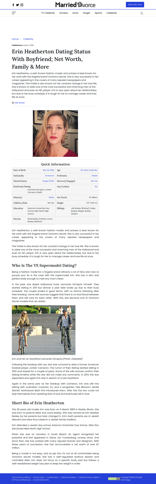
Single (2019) (48, 181)
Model (94, 175)
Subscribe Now (135, 4)
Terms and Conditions (21, 477)
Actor (75, 13)
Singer (86, 13)
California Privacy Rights (89, 477)
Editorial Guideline (68, 477)
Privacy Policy (39, 477)
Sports (98, 13)
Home (15, 39)
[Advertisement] (34, 22)
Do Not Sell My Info (41, 480)
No (96, 186)
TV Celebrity (48, 13)
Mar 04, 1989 (48, 170)
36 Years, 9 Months (89, 170)
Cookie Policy (52, 477)
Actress (63, 13)
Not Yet (94, 181)
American (49, 175)
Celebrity (112, 13)
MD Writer (20, 102)
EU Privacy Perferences (21, 480)
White (51, 197)
